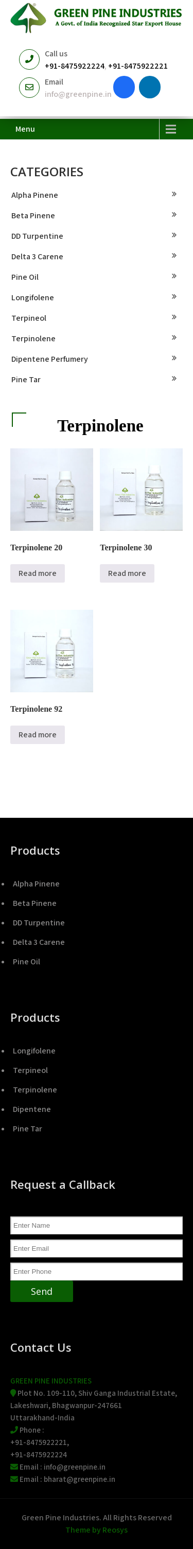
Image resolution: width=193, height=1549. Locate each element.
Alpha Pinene (34, 195)
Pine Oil (25, 277)
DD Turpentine (37, 236)
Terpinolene (33, 338)
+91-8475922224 (74, 65)
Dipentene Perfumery (49, 359)
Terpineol (28, 318)
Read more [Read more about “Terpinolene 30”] (127, 573)
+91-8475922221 (138, 65)
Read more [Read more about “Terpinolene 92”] (38, 734)
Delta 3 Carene (37, 256)
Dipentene (32, 1109)
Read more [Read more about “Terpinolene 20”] (38, 573)
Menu (25, 128)
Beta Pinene (33, 215)
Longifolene (32, 297)
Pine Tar (26, 379)
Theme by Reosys (96, 1529)
